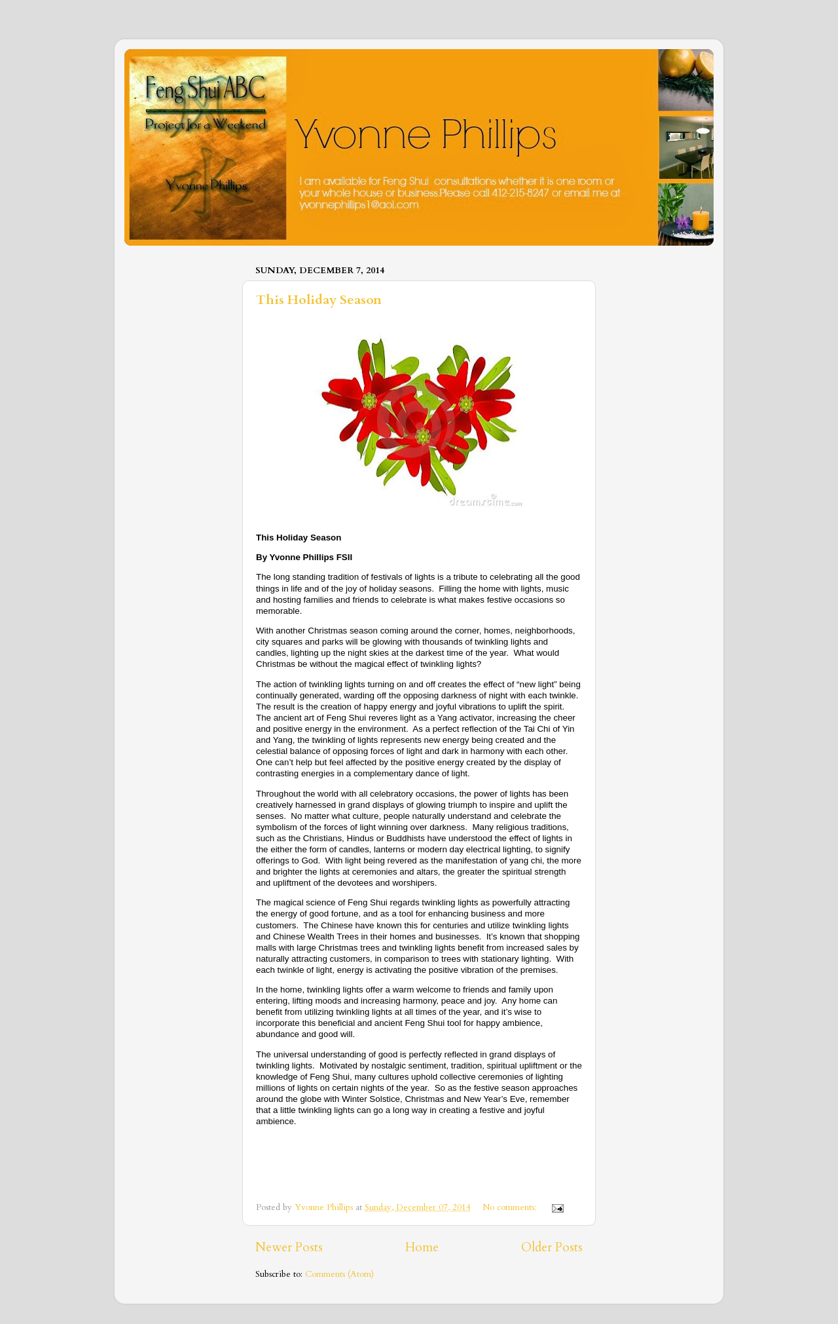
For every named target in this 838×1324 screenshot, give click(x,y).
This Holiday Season (319, 300)
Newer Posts (289, 1247)
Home (422, 1247)
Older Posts (552, 1247)
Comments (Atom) (339, 1274)
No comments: (511, 1207)
